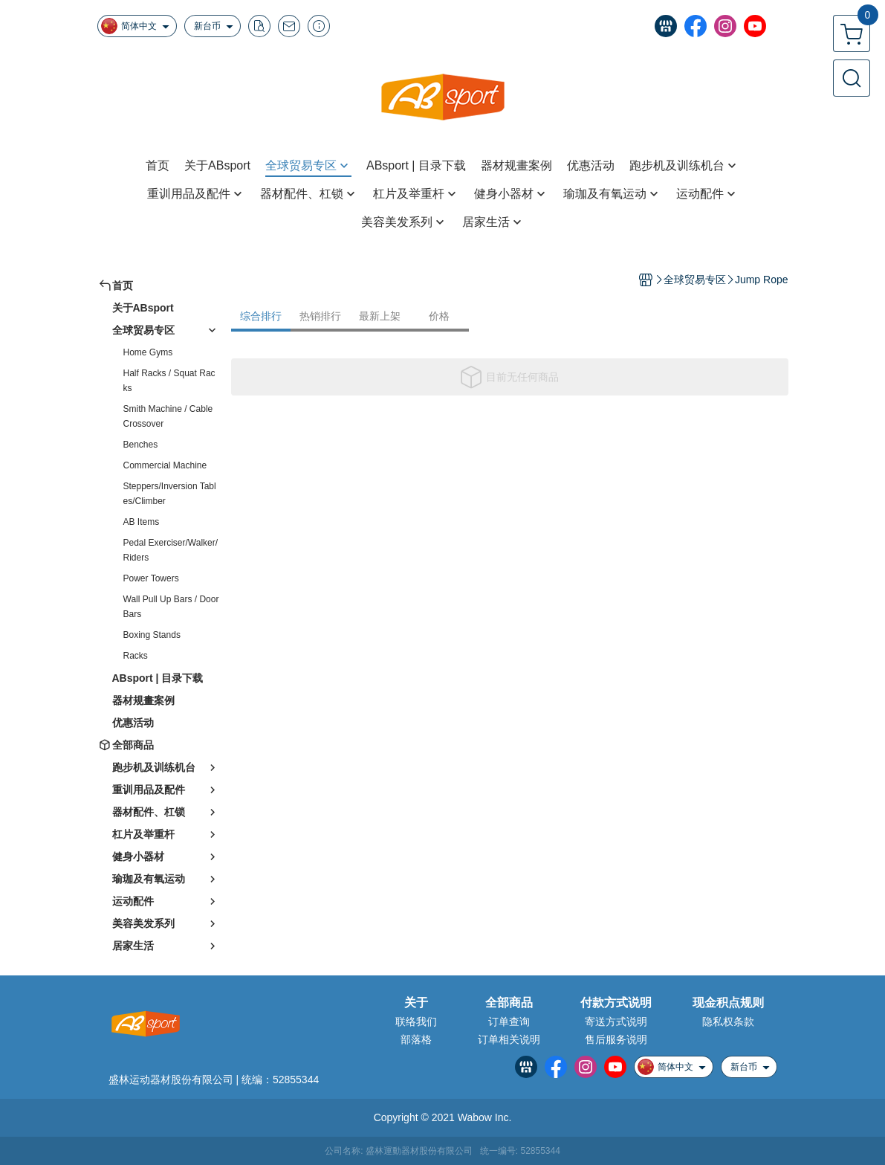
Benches (140, 444)
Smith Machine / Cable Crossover (168, 416)
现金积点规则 (728, 1003)
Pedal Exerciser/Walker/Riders (170, 550)
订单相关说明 (509, 1039)
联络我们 (416, 1021)
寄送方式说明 (616, 1021)
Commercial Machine (165, 465)
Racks (135, 656)
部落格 (416, 1039)
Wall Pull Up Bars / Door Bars (171, 606)
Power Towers (151, 578)
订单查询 (509, 1021)
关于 (416, 1003)
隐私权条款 (728, 1021)
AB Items (141, 522)
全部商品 (509, 1003)
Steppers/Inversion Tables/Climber (169, 493)
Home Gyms (148, 352)
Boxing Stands (152, 635)
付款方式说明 (616, 1003)
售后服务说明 (616, 1039)
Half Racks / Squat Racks (169, 380)
